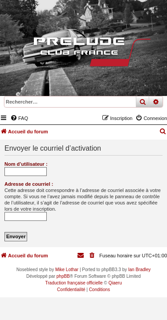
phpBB (63, 276)
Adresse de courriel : (28, 184)
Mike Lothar (66, 269)
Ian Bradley (139, 269)
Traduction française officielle (74, 282)
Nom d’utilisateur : (26, 164)
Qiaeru (115, 282)
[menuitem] (19, 118)
